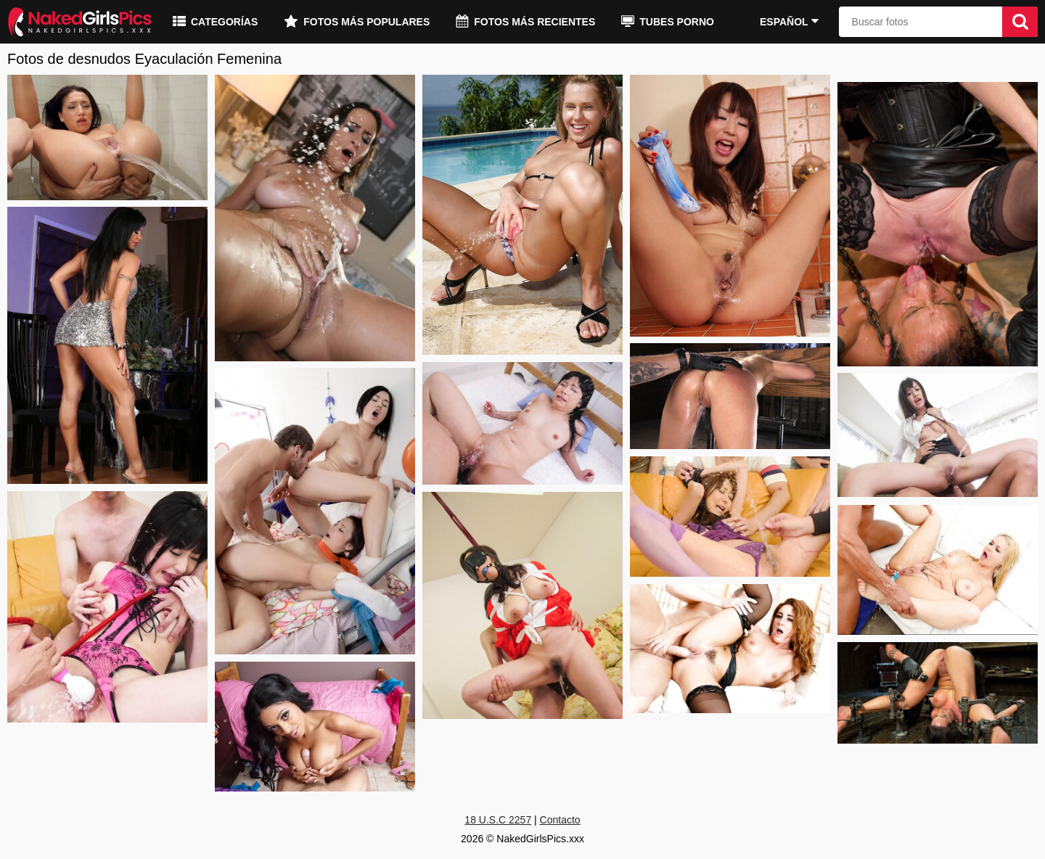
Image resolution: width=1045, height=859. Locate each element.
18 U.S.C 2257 (497, 820)
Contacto (560, 820)
